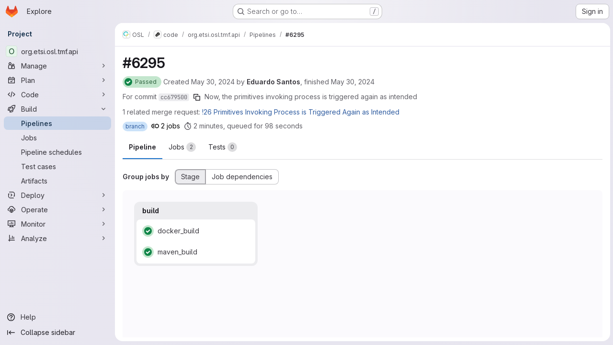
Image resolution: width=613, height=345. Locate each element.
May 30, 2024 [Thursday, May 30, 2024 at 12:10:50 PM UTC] (213, 82)
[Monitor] (57, 223)
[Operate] (57, 209)
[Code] (57, 94)
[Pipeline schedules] (57, 152)
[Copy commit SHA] (197, 97)
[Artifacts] (57, 180)
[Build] (57, 108)
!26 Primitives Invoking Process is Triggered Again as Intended (300, 112)
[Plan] (57, 80)
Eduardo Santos (273, 82)
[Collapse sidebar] (57, 332)
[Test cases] (57, 166)
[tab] (182, 147)
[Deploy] (57, 195)
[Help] (57, 317)
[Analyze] (57, 238)
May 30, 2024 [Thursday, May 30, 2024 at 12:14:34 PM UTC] (353, 82)
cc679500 (173, 97)
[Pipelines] (57, 123)
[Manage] (57, 65)
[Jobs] (57, 137)
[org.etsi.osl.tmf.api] (57, 51)
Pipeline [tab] (142, 147)
